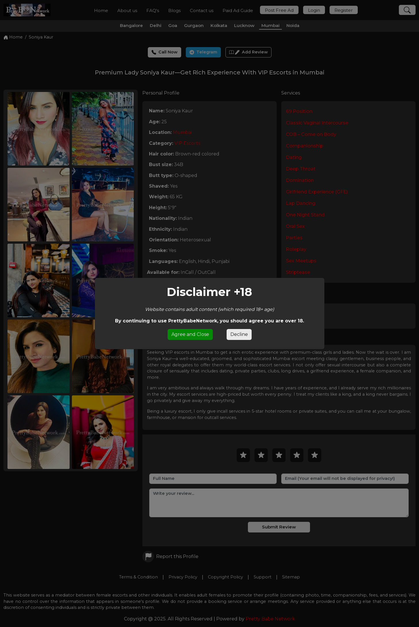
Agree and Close (190, 334)
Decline (239, 334)
